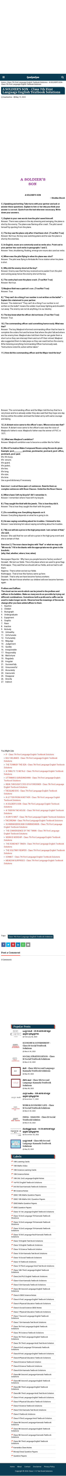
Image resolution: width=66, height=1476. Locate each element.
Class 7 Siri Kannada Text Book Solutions (29, 1322)
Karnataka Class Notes (22, 1448)
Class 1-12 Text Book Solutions (41, 1471)
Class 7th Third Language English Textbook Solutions (29, 1338)
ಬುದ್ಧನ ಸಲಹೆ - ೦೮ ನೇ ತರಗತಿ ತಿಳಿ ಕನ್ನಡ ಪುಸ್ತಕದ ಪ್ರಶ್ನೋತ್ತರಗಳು (36, 1032)
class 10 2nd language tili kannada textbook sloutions (30, 1217)
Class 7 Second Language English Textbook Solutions (30, 1317)
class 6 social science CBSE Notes (27, 1308)
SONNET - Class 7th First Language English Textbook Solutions (32, 857)
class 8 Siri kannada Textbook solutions (29, 1370)
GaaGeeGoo (7, 97)
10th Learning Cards (21, 1162)
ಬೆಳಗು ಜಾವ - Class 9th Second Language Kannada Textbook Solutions (37, 1083)
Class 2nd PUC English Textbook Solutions (30, 1276)
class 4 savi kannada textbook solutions (30, 1281)
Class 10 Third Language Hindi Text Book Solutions (33, 1266)
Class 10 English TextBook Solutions (28, 1245)
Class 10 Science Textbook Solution (27, 1249)
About (19, 1467)
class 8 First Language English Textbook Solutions (33, 1354)
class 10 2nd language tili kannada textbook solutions (30, 1229)
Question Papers (20, 1456)
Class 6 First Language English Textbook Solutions (33, 1299)
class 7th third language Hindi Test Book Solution (33, 1343)
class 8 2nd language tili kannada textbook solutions (30, 1348)
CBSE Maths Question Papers (25, 1203)
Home (3, 82)
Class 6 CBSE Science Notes (24, 1295)
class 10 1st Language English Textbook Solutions (33, 1212)
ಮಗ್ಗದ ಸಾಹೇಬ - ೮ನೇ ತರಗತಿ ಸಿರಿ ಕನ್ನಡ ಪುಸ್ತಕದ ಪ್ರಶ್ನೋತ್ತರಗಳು (36, 1094)
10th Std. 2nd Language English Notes (28, 1178)
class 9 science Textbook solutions (27, 1406)
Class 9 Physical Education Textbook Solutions (32, 1402)
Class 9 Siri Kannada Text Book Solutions (29, 1410)
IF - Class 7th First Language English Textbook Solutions (29, 754)
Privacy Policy (49, 1467)
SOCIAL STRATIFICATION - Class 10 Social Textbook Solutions (39, 1057)
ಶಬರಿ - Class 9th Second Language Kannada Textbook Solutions (39, 1069)
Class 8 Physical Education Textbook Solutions (32, 1358)
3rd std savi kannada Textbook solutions (30, 1187)
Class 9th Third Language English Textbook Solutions (29, 1442)
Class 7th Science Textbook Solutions (28, 1333)
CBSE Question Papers (22, 1208)
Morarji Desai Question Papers (25, 1452)
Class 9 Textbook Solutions (24, 1414)
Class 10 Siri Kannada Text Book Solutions (30, 1253)
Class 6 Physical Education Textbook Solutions (32, 1304)
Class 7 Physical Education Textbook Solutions (32, 1312)
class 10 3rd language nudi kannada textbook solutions (31, 1236)
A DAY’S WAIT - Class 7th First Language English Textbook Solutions (35, 817)
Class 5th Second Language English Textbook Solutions (30, 1290)
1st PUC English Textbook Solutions (27, 1182)
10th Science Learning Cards (24, 1170)
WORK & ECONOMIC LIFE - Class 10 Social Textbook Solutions (38, 1106)
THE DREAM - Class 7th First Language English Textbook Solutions (34, 820)
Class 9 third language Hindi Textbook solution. (32, 1418)
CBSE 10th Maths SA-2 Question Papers (29, 1199)
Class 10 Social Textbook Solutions (27, 1258)
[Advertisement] (33, 37)
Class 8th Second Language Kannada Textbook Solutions (31, 1375)
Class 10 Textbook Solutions (24, 1262)
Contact (27, 1467)
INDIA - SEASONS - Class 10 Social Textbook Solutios (39, 1118)
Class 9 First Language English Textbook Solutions (33, 1397)
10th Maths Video (20, 1166)
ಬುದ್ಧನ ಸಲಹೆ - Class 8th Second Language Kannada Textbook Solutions (37, 1143)
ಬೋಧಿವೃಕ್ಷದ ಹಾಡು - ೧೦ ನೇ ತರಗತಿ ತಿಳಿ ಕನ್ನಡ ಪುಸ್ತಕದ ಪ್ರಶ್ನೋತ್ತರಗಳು (39, 1130)
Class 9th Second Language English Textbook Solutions (30, 1430)
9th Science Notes (20, 1191)
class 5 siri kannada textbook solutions (29, 1285)
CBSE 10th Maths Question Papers (27, 1195)
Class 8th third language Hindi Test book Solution (33, 1393)
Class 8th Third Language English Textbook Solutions (29, 1388)
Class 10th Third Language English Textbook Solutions (30, 1271)
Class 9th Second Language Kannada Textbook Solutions (31, 1423)
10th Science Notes (21, 1174)
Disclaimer (37, 1467)
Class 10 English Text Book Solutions (28, 1241)
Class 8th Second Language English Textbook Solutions (30, 1382)
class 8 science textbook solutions (27, 1366)
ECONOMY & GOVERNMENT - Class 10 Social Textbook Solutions (37, 1046)
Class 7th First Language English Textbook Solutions (27, 82)
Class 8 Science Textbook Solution (27, 1362)
